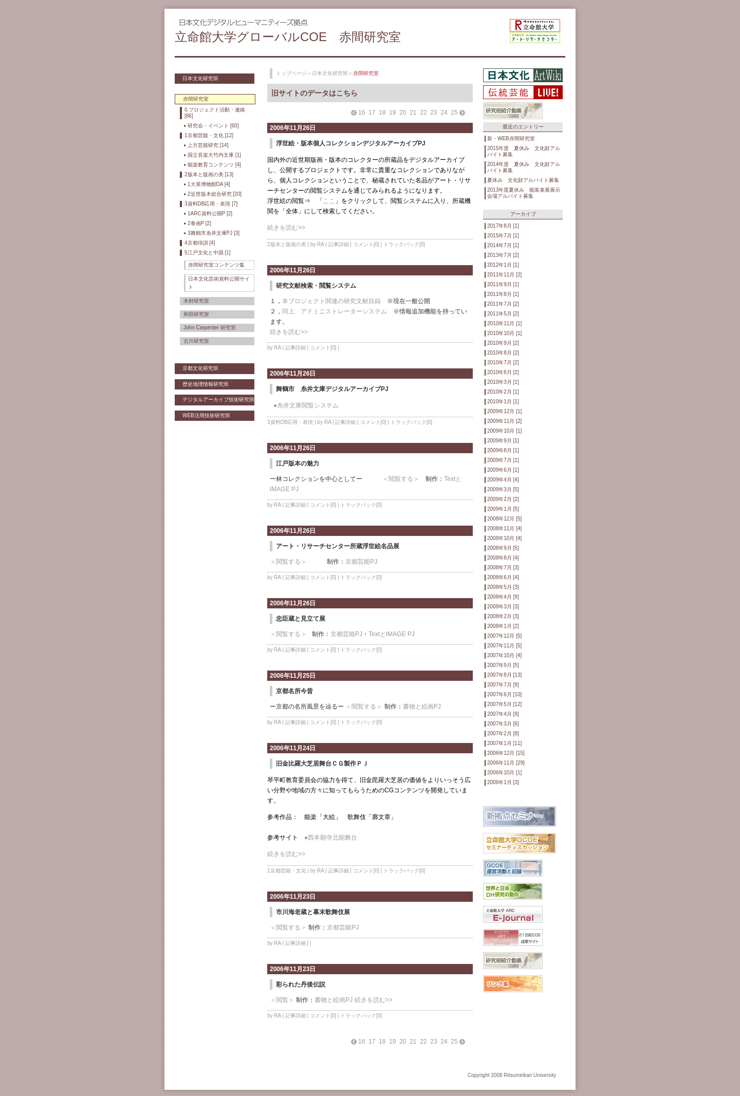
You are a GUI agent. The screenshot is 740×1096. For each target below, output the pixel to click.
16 (361, 112)
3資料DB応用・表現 (290, 422)
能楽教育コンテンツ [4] (214, 165)
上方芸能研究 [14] (208, 145)
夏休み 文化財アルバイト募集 (523, 180)
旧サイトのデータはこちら (314, 93)
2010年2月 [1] (503, 392)
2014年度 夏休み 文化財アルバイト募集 (523, 167)
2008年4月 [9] (503, 597)
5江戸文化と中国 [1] (207, 252)
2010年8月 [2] (503, 353)
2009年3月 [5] (503, 489)
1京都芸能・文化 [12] (208, 135)
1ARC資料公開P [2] (210, 213)
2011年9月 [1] (503, 284)
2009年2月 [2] (503, 499)
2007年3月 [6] (503, 724)
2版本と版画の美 (286, 244)
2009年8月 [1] (503, 450)
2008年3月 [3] (503, 606)
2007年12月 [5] (504, 636)
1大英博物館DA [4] (209, 184)
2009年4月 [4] (503, 479)
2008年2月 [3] (503, 616)
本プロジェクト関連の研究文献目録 (331, 301)
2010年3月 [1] (503, 382)
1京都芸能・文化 (286, 871)
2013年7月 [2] (503, 255)
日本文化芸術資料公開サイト (219, 283)
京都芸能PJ (361, 561)
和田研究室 (196, 314)
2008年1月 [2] (503, 626)
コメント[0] (366, 244)
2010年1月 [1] (503, 401)
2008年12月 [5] (504, 519)
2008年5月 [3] (503, 587)
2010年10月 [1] (504, 333)
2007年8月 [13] (504, 675)
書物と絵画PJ (422, 706)
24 (443, 112)
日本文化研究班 (200, 78)
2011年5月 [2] (503, 314)
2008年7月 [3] (503, 567)
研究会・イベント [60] (213, 125)
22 (423, 112)
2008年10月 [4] (504, 538)
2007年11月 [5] (504, 645)
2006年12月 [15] (506, 753)
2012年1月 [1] (503, 265)
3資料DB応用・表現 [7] (210, 204)
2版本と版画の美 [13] (208, 174)
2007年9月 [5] (503, 665)
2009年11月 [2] (504, 421)
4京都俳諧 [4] (199, 243)
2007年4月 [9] (503, 714)
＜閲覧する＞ (400, 478)
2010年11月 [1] (504, 323)
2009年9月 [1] (503, 440)
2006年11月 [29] (506, 763)
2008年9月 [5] (503, 548)
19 (392, 112)
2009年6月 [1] (503, 470)
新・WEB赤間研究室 (511, 138)
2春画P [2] (199, 223)
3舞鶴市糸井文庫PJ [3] (213, 233)
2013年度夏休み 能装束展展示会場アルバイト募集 (523, 193)
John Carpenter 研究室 (209, 327)
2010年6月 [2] (503, 372)
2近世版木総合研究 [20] (215, 194)
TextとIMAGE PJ (391, 634)
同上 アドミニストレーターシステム (334, 311)
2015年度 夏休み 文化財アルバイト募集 (523, 151)
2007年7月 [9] (503, 685)
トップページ (291, 73)
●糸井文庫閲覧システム (306, 405)
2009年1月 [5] (503, 509)
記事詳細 (338, 244)
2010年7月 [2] (503, 362)
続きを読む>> (286, 227)
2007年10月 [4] (504, 655)
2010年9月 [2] (503, 343)
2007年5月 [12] (504, 704)
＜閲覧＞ (282, 1000)
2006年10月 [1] (504, 772)
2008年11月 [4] (504, 528)
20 (402, 112)
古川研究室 (196, 341)
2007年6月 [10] (504, 694)
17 (371, 112)
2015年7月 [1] (503, 235)
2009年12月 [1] (504, 411)
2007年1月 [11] (504, 743)
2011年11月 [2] (504, 274)
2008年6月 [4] (503, 577)
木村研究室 (196, 301)
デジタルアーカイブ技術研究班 (218, 399)
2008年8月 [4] (503, 558)
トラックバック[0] (404, 244)
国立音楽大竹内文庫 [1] (214, 155)
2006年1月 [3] (503, 782)
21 (413, 112)
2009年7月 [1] (503, 460)
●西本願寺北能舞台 (330, 837)
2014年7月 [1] (503, 245)
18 (382, 112)
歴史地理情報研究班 (205, 384)
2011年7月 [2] (503, 304)
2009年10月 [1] (504, 431)
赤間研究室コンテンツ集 (216, 265)
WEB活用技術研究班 (206, 415)
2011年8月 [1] (503, 294)
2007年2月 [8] (503, 733)
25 (454, 112)
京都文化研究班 (200, 368)
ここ (329, 201)
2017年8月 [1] (503, 226)
